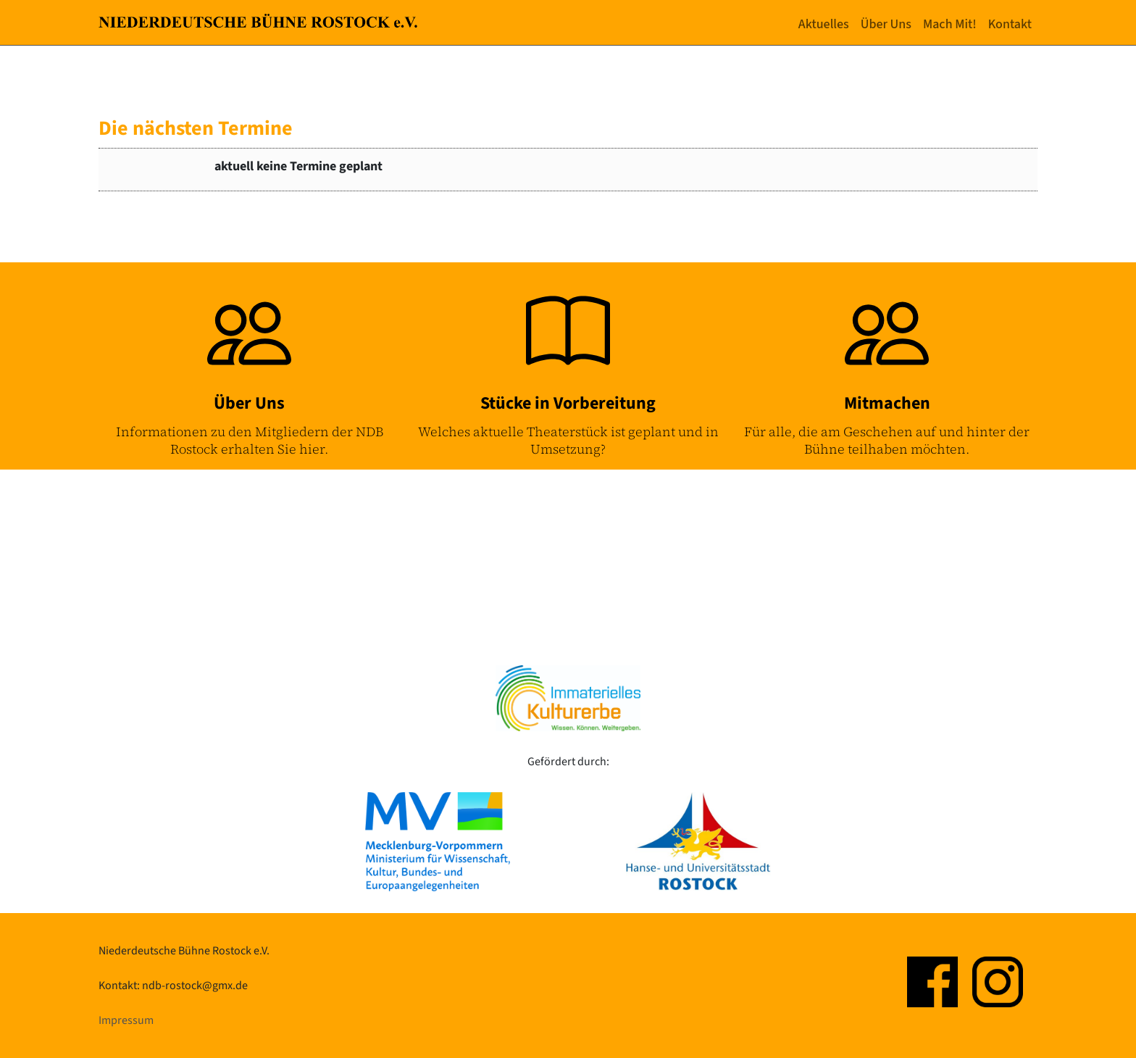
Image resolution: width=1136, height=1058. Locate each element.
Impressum (126, 1020)
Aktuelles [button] (823, 24)
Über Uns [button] (886, 24)
